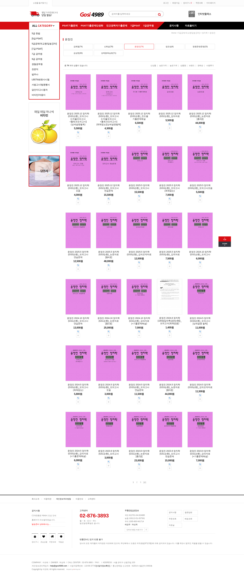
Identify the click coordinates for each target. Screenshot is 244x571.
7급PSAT (135, 25)
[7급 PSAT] (37, 49)
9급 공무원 (37, 59)
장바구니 (187, 3)
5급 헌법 (36, 33)
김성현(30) (78, 53)
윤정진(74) (139, 47)
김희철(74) (78, 47)
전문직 (35, 69)
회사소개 (35, 499)
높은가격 (173, 65)
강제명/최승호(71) (108, 53)
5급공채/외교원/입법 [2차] (44, 43)
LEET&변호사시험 (40, 79)
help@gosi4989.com (58, 566)
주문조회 (199, 3)
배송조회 (188, 519)
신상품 (153, 65)
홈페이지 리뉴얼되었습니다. (43, 520)
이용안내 (79, 499)
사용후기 (210, 65)
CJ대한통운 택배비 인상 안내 (44, 515)
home (173, 33)
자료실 (171, 525)
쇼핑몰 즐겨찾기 (39, 3)
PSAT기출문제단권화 (92, 25)
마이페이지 (211, 3)
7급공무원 (148, 25)
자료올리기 (191, 25)
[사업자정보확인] (103, 566)
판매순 (200, 65)
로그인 (166, 3)
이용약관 (47, 499)
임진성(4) (170, 47)
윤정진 (212, 33)
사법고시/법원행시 (41, 84)
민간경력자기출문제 (116, 25)
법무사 (35, 74)
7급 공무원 (37, 54)
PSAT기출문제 (70, 25)
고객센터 (91, 499)
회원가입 (175, 3)
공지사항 (174, 25)
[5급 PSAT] (37, 38)
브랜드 (192, 65)
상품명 (183, 65)
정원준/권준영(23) (200, 47)
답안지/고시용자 (40, 90)
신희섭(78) (108, 47)
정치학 (205, 33)
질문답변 (188, 512)
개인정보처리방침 (63, 499)
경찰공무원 (37, 64)
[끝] (144, 482)
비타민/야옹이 (38, 95)
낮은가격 (163, 65)
